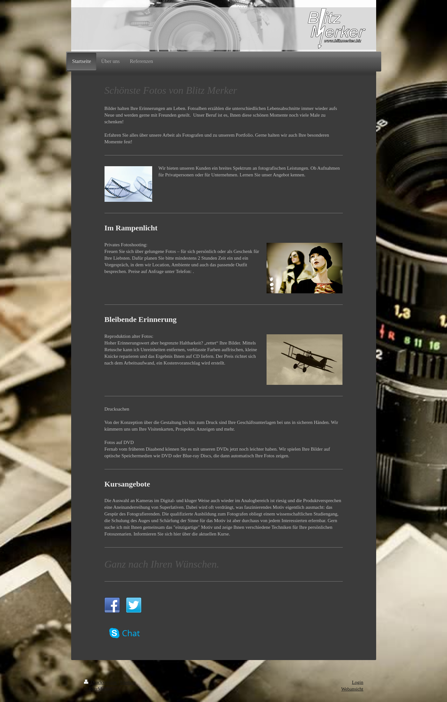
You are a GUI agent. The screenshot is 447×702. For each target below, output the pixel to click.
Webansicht (352, 689)
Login (357, 682)
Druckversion (101, 682)
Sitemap (127, 682)
